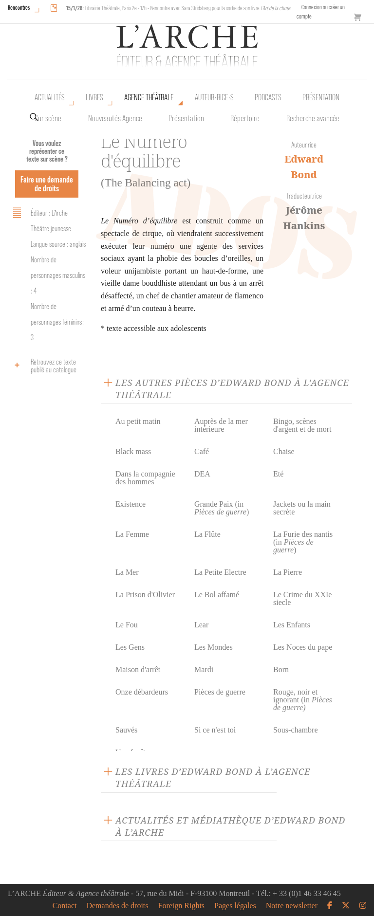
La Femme (132, 534)
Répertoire (245, 118)
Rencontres (19, 7)
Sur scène (48, 118)
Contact (65, 906)
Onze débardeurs (141, 692)
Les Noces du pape (302, 647)
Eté (278, 474)
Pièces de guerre (219, 692)
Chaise (284, 451)
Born (281, 669)
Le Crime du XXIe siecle (302, 598)
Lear (201, 625)
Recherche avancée (312, 118)
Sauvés (126, 730)
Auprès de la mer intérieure (221, 425)
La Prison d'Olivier (145, 594)
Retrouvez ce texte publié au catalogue (43, 366)
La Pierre (287, 572)
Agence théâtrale (148, 97)
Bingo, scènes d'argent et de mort (302, 425)
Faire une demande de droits (46, 183)
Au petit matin (137, 421)
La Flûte (207, 534)
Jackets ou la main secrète (302, 508)
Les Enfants (291, 625)
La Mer (127, 572)
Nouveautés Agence (115, 118)
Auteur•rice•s (214, 97)
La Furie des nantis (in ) (303, 542)
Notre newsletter (292, 906)
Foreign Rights (181, 906)
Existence (130, 504)
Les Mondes (213, 647)
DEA (202, 474)
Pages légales (235, 906)
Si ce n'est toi (215, 730)
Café (201, 451)
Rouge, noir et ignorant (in (302, 700)
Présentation (186, 118)
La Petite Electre (220, 572)
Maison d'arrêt (137, 669)
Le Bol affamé (216, 594)
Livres (94, 97)
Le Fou (126, 625)
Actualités (50, 97)
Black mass (133, 451)
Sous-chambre (295, 730)
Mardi (203, 669)
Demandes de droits (117, 906)
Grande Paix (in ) (221, 508)
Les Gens (130, 647)
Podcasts (268, 97)
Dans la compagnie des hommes (145, 478)
